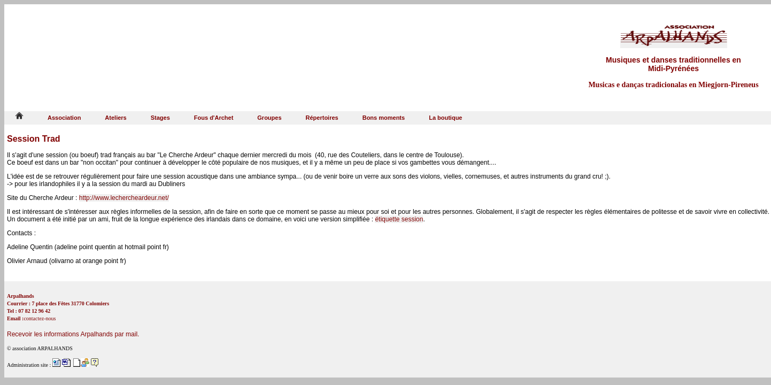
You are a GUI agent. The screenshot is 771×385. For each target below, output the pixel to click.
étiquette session (399, 219)
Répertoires (322, 117)
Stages (160, 117)
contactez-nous (40, 318)
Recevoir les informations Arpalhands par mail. (73, 334)
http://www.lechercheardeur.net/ (124, 198)
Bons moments (384, 117)
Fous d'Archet (214, 117)
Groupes (269, 117)
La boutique (445, 117)
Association (64, 117)
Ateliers (115, 117)
